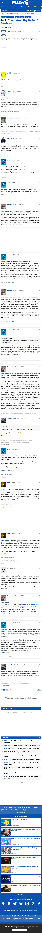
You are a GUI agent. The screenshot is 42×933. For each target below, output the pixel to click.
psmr (8, 160)
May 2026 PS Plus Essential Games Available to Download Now (22, 748)
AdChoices (12, 912)
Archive (28, 810)
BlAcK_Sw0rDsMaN (12, 118)
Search (37, 10)
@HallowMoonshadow (33, 604)
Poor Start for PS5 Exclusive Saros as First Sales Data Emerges (22, 745)
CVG (39, 918)
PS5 (13, 17)
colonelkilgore (5, 427)
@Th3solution (4, 261)
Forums (4, 10)
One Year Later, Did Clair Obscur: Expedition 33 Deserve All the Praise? (22, 772)
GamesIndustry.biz (31, 918)
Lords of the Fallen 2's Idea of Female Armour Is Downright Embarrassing (21, 777)
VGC (24, 918)
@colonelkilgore (5, 211)
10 (39, 290)
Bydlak (9, 73)
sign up (19, 698)
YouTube (11, 111)
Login (29, 712)
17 (39, 568)
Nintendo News (6, 918)
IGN (13, 918)
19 (39, 622)
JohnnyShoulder (12, 418)
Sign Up (34, 712)
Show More (21, 894)
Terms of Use (14, 810)
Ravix (8, 482)
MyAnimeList (16, 111)
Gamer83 (9, 138)
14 (39, 449)
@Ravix (23, 604)
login (12, 698)
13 (39, 418)
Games (17, 17)
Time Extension (26, 916)
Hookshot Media (11, 910)
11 (39, 329)
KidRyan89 (5, 113)
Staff (15, 807)
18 (39, 595)
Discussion (28, 17)
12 (39, 366)
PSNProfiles (3, 111)
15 (39, 482)
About (10, 807)
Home (3, 13)
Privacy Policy (5, 810)
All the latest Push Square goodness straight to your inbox (21, 927)
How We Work (21, 807)
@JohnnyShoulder (5, 470)
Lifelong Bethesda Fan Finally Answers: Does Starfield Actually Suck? (21, 763)
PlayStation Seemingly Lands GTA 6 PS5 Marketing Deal (20, 752)
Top (5, 807)
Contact (36, 807)
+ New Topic (30, 10)
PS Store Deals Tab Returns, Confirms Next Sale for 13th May (22, 759)
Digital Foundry (35, 916)
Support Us (29, 807)
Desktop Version (21, 812)
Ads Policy (22, 810)
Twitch (7, 111)
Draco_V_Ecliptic (6, 133)
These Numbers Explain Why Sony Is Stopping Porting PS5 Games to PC (21, 755)
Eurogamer (18, 918)
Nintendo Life (10, 916)
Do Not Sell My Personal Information (24, 912)
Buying (22, 17)
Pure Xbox (18, 916)
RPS (21, 921)
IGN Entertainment (24, 910)
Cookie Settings (36, 810)
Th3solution (10, 204)
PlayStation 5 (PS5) (14, 13)
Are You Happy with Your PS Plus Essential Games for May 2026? (21, 768)
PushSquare (10, 31)
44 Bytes (36, 910)
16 (39, 533)
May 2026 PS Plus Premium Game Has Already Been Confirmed (19, 741)
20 (39, 664)
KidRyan (9, 91)
